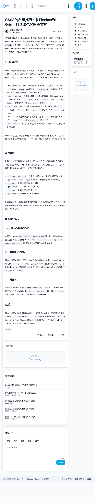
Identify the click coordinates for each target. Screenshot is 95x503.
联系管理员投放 (35, 359)
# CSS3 (8, 330)
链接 (22, 441)
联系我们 (45, 479)
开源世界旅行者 (16, 30)
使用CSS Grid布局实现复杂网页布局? (20, 417)
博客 (26, 6)
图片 (37, 441)
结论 (79, 45)
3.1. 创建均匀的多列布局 (83, 34)
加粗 (8, 441)
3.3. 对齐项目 (83, 41)
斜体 (15, 441)
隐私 (18, 479)
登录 (86, 6)
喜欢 (40, 335)
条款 (23, 479)
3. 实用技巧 (82, 31)
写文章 (78, 6)
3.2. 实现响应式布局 (83, 38)
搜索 (68, 6)
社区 (21, 6)
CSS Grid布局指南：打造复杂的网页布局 (21, 385)
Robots (38, 479)
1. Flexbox (82, 24)
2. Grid (80, 27)
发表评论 (61, 462)
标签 (32, 6)
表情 (29, 441)
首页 (15, 6)
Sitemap (30, 479)
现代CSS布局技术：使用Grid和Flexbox (20, 393)
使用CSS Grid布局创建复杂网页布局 (19, 409)
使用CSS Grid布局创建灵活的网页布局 (20, 401)
